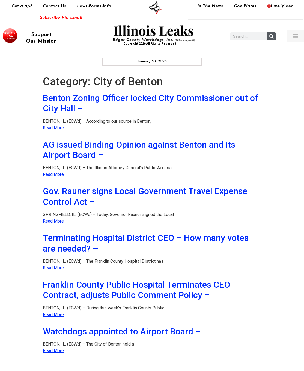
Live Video (280, 6)
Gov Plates (245, 6)
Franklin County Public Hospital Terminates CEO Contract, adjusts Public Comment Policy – (136, 289)
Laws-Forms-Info (94, 6)
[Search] (271, 36)
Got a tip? (21, 6)
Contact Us (54, 6)
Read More (53, 127)
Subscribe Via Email (61, 18)
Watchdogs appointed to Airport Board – (122, 331)
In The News (210, 6)
